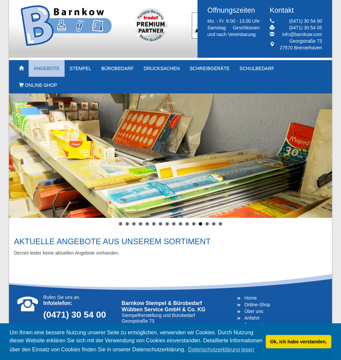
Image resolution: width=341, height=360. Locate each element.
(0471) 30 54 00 (305, 21)
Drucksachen (161, 68)
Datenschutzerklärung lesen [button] (221, 349)
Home (250, 298)
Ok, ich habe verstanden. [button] (298, 341)
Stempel (80, 68)
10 (180, 224)
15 (213, 224)
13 (200, 224)
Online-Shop (38, 85)
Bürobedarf (117, 68)
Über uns (253, 311)
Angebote (47, 68)
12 (193, 224)
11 (187, 224)
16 (220, 224)
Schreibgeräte (210, 68)
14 (207, 224)
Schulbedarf (256, 68)
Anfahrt (251, 318)
